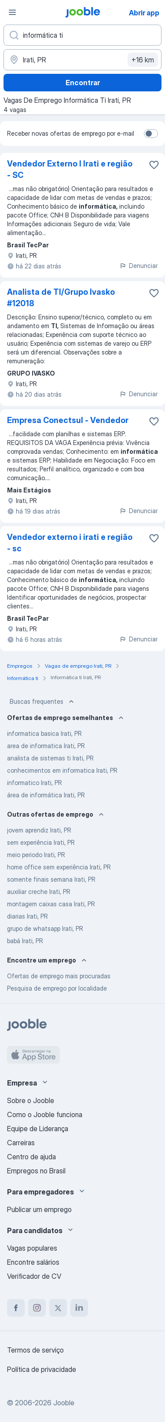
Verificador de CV (34, 1276)
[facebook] (16, 1308)
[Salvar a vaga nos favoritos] (154, 165)
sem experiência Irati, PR (41, 842)
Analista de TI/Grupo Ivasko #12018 (61, 297)
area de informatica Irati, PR (46, 745)
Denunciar (138, 265)
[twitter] (58, 1308)
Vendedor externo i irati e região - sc (69, 542)
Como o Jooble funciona (44, 1114)
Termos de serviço (35, 1350)
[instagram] (37, 1308)
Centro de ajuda (31, 1156)
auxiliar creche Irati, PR (38, 891)
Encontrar (83, 82)
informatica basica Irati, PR (44, 733)
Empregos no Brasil (36, 1170)
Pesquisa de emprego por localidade (57, 988)
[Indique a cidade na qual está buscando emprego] (82, 59)
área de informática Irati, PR (46, 795)
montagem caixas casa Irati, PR (51, 904)
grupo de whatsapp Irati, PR (45, 928)
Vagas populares (32, 1248)
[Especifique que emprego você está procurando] (82, 35)
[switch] (151, 133)
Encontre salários (33, 1262)
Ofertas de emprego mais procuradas (58, 976)
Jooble (63, 1402)
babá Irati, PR (25, 940)
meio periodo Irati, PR (36, 854)
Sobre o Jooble (30, 1100)
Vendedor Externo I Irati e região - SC (69, 169)
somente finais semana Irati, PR (51, 879)
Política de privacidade (41, 1369)
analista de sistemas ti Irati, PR (50, 758)
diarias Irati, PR (27, 916)
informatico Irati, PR (34, 782)
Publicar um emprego (39, 1209)
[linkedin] (79, 1308)
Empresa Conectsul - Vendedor (67, 420)
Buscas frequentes (43, 701)
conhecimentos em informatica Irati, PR (62, 770)
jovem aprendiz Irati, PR (39, 830)
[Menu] (12, 12)
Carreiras (21, 1142)
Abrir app (144, 12)
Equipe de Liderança (37, 1128)
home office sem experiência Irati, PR (59, 867)
